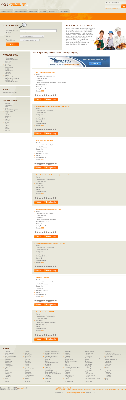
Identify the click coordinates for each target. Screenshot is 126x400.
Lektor (87, 367)
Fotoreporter (69, 359)
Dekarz (87, 355)
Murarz (7, 370)
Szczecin (7, 130)
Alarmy (27, 351)
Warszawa (8, 116)
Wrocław (7, 103)
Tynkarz (107, 380)
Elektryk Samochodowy (92, 358)
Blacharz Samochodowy (52, 353)
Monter (107, 369)
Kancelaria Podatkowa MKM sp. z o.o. (48, 209)
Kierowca (48, 364)
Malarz (7, 369)
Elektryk (67, 358)
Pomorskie (8, 74)
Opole (6, 117)
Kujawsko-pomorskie (11, 59)
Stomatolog (108, 377)
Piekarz (67, 372)
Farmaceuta (109, 358)
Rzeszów (7, 119)
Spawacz (48, 377)
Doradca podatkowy (51, 356)
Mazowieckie (9, 67)
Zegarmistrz (89, 381)
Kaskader (8, 364)
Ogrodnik (108, 370)
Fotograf (47, 359)
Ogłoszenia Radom (98, 389)
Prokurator (8, 375)
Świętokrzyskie (9, 77)
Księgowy (88, 366)
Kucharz (107, 366)
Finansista (8, 359)
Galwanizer (8, 361)
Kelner (27, 364)
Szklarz (27, 378)
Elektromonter (29, 358)
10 (55, 95)
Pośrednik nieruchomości (53, 373)
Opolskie (7, 69)
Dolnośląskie (9, 58)
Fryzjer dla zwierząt (111, 359)
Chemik (7, 355)
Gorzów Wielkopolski (11, 110)
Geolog (47, 361)
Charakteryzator (110, 353)
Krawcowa (48, 366)
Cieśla (47, 355)
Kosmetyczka (9, 366)
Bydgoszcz (8, 105)
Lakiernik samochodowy (72, 367)
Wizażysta (28, 381)
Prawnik (67, 373)
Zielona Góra (9, 111)
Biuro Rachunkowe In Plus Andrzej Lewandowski (52, 175)
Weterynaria (108, 389)
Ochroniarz (88, 370)
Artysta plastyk (89, 351)
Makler (107, 367)
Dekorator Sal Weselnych (113, 355)
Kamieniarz (108, 362)
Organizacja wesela (51, 372)
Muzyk (27, 370)
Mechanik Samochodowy (93, 369)
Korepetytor (108, 364)
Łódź (6, 113)
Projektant (108, 373)
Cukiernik (68, 355)
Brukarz (67, 353)
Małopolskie (8, 66)
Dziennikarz (88, 356)
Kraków (7, 114)
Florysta (27, 359)
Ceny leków (58, 388)
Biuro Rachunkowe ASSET (45, 312)
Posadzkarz (28, 373)
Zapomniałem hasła (111, 9)
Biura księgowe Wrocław (44, 140)
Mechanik (68, 369)
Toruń (6, 106)
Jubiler (67, 362)
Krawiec (67, 366)
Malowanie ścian (30, 369)
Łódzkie (7, 64)
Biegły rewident (9, 353)
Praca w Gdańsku (60, 389)
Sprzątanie (68, 377)
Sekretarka (8, 377)
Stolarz (87, 377)
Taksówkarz (48, 378)
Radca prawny (69, 375)
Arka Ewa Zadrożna (42, 277)
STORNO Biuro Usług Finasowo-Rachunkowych (52, 106)
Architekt (67, 351)
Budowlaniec (89, 353)
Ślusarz (27, 377)
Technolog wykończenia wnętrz (92, 379)
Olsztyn (7, 127)
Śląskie (7, 75)
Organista (28, 372)
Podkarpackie (9, 70)
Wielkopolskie (9, 80)
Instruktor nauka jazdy (52, 362)
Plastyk (107, 372)
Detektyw (28, 356)
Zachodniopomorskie (11, 81)
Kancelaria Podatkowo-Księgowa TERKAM (50, 243)
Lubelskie (8, 61)
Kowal (27, 366)
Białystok (7, 121)
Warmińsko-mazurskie (12, 78)
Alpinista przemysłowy (52, 351)
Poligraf (7, 373)
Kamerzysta (89, 362)
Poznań (7, 128)
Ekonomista (108, 356)
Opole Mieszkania (85, 389)
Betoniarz (108, 351)
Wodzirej (47, 381)
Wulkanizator (69, 381)
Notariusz (68, 370)
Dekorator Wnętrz (10, 356)
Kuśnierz (27, 367)
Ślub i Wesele (67, 388)
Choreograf (28, 355)
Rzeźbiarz (108, 375)
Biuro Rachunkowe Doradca (45, 72)
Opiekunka (8, 372)
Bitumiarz (28, 353)
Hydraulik (8, 362)
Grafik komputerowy (71, 361)
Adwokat (7, 351)
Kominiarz (68, 364)
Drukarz (67, 356)
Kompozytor (89, 364)
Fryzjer (87, 359)
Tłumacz (7, 381)
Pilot (86, 372)
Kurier (6, 367)
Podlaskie (8, 72)
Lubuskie (7, 63)
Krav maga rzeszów (119, 389)
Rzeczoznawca (90, 375)
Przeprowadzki (29, 375)
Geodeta (27, 361)
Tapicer (67, 378)
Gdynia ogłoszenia (73, 389)
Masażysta (48, 369)
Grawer (87, 361)
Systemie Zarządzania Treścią (75, 392)
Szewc (7, 378)
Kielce (7, 125)
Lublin (6, 108)
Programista (89, 373)
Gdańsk (7, 122)
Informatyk (28, 362)
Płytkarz (47, 375)
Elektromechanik (10, 358)
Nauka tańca (49, 370)
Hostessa (108, 361)
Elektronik (48, 358)
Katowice (7, 124)
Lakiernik (48, 367)
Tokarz (107, 378)
